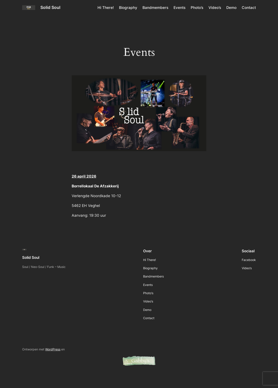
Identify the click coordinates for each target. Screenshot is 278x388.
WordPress (52, 349)
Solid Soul (50, 7)
